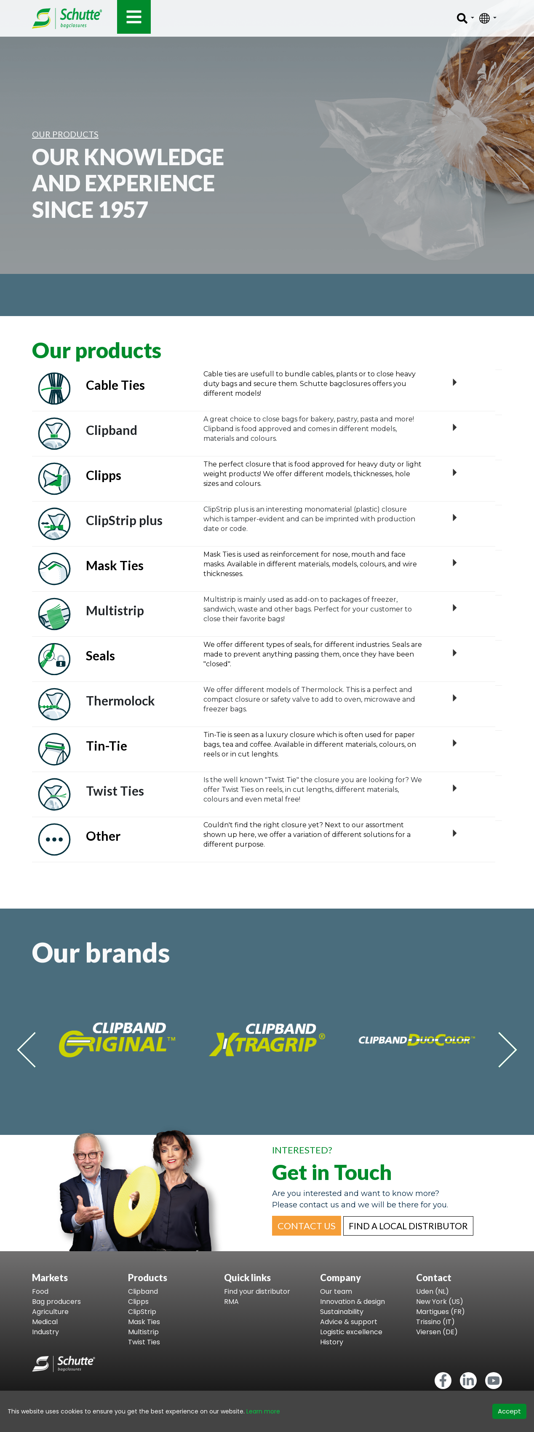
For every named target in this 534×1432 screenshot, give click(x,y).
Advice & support (348, 1322)
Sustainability (341, 1312)
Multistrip (143, 1332)
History (331, 1342)
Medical (45, 1322)
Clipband (143, 1291)
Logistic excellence (351, 1332)
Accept (509, 1411)
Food (40, 1291)
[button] (306, 1226)
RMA (231, 1301)
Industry (45, 1332)
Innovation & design (352, 1301)
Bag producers (56, 1301)
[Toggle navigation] (134, 17)
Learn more (263, 1411)
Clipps (138, 1301)
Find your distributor (257, 1291)
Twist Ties (144, 1342)
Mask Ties (144, 1322)
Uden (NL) (432, 1291)
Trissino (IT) (435, 1322)
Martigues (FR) (440, 1312)
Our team (336, 1291)
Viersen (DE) (437, 1332)
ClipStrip (142, 1312)
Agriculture (50, 1312)
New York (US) (439, 1301)
